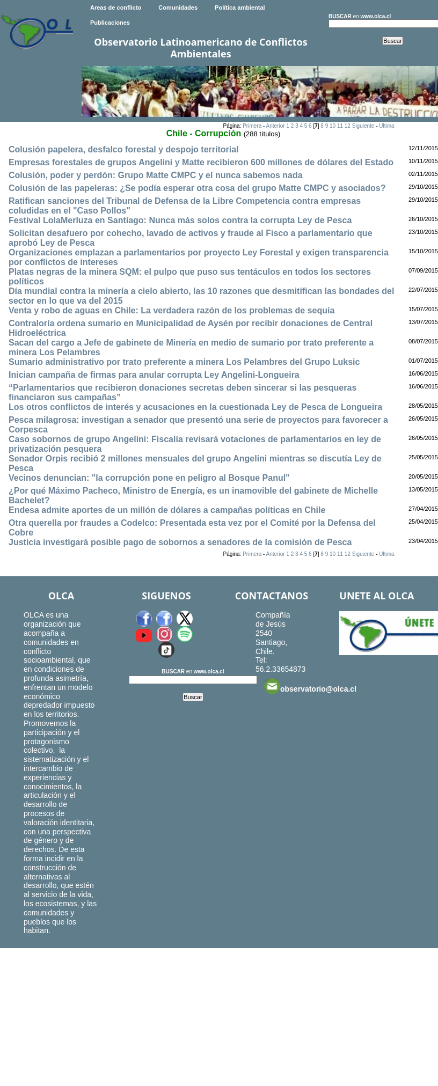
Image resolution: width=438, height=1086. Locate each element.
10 (332, 126)
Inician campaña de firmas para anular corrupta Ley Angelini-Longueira (154, 374)
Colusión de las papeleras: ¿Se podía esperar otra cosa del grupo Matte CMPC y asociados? (197, 188)
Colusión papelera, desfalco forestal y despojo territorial (124, 149)
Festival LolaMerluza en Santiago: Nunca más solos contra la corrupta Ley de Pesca (180, 220)
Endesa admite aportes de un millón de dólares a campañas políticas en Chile (167, 510)
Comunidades (178, 7)
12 (348, 126)
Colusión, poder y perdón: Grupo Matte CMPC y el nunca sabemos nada (156, 175)
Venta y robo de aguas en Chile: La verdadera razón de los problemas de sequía (171, 310)
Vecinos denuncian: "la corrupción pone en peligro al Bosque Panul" (149, 477)
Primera (252, 126)
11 (340, 126)
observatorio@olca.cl (310, 686)
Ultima (386, 126)
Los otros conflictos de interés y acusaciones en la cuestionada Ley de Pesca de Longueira (195, 407)
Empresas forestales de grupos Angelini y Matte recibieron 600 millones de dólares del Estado (201, 162)
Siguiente (363, 126)
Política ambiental (240, 7)
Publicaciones (110, 22)
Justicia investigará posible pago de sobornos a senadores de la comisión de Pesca (180, 542)
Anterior (275, 126)
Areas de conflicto (115, 7)
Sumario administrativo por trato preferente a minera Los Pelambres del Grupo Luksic (184, 361)
